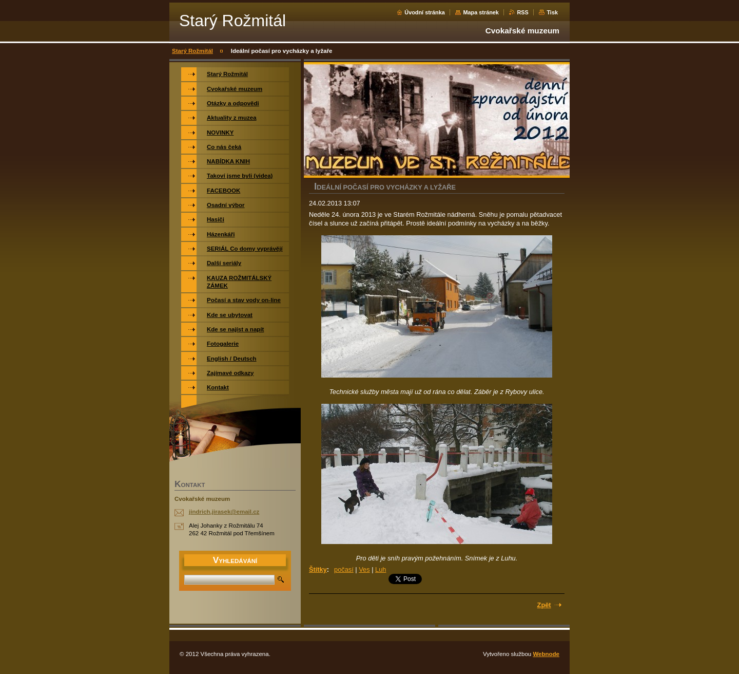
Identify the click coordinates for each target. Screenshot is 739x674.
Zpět (544, 605)
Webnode (546, 654)
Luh (380, 569)
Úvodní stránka (424, 12)
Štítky (318, 569)
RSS (522, 12)
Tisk (552, 12)
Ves (364, 569)
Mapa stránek (481, 12)
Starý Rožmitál (192, 51)
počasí (344, 569)
